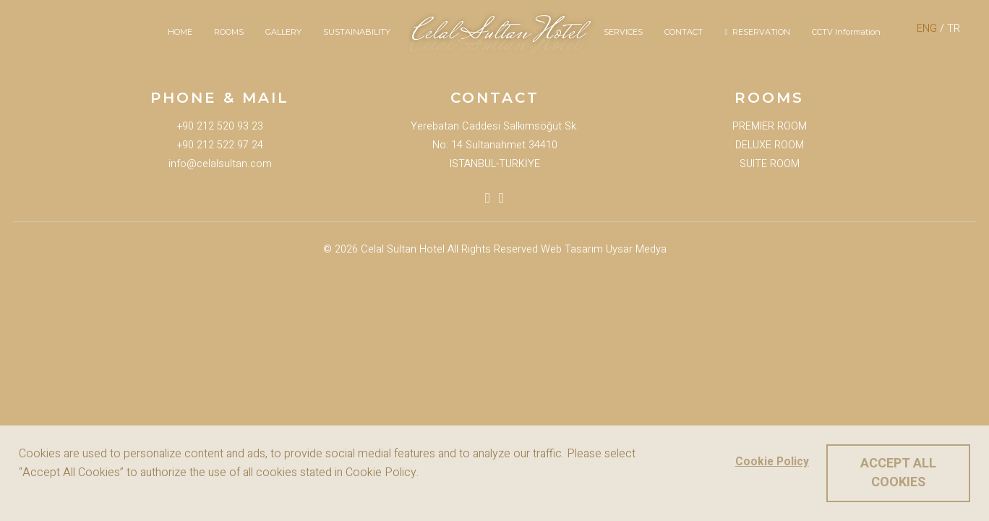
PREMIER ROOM (769, 126)
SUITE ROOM (770, 163)
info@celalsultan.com (220, 163)
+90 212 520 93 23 (220, 126)
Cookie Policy (771, 462)
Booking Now (31, 283)
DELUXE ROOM (769, 145)
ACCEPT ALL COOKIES (898, 473)
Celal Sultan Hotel (403, 249)
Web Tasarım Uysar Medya (604, 249)
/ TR (938, 28)
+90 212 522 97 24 (220, 145)
